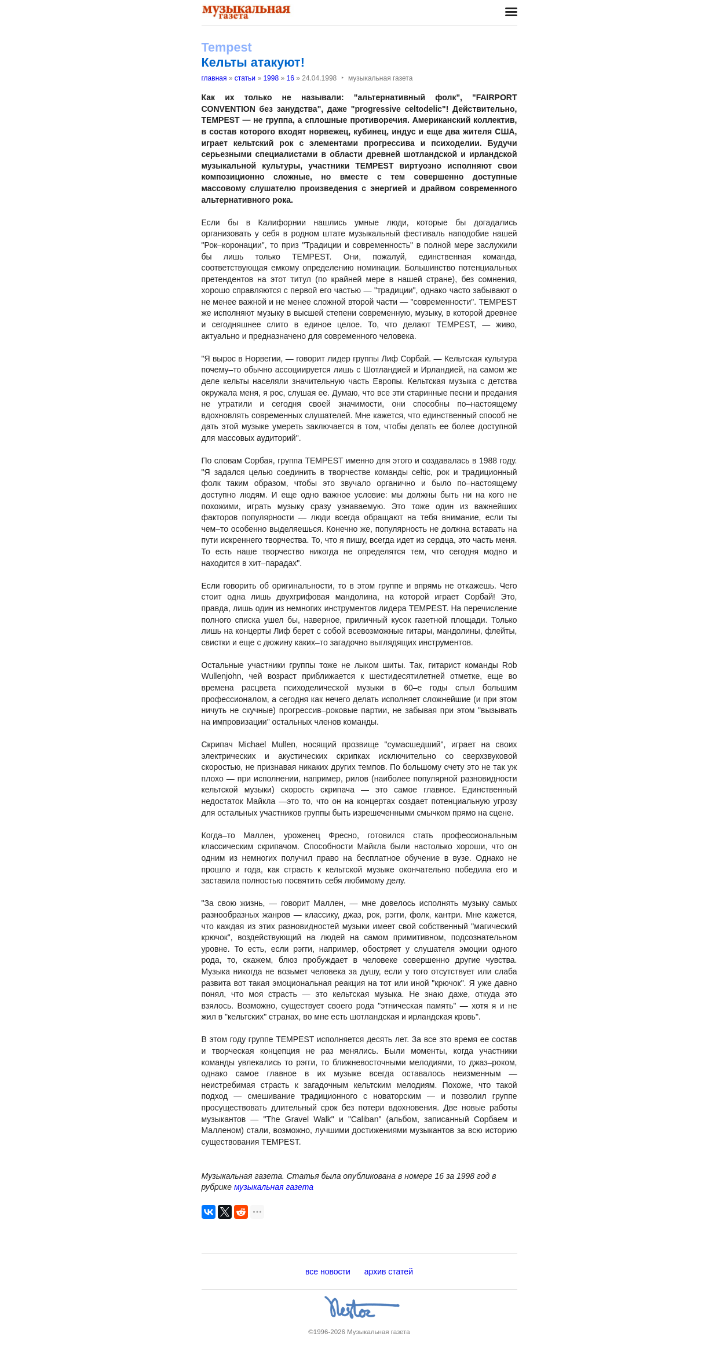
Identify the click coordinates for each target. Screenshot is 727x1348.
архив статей (388, 1271)
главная (214, 78)
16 (290, 78)
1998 (271, 78)
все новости (327, 1271)
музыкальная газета (273, 1187)
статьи (245, 78)
